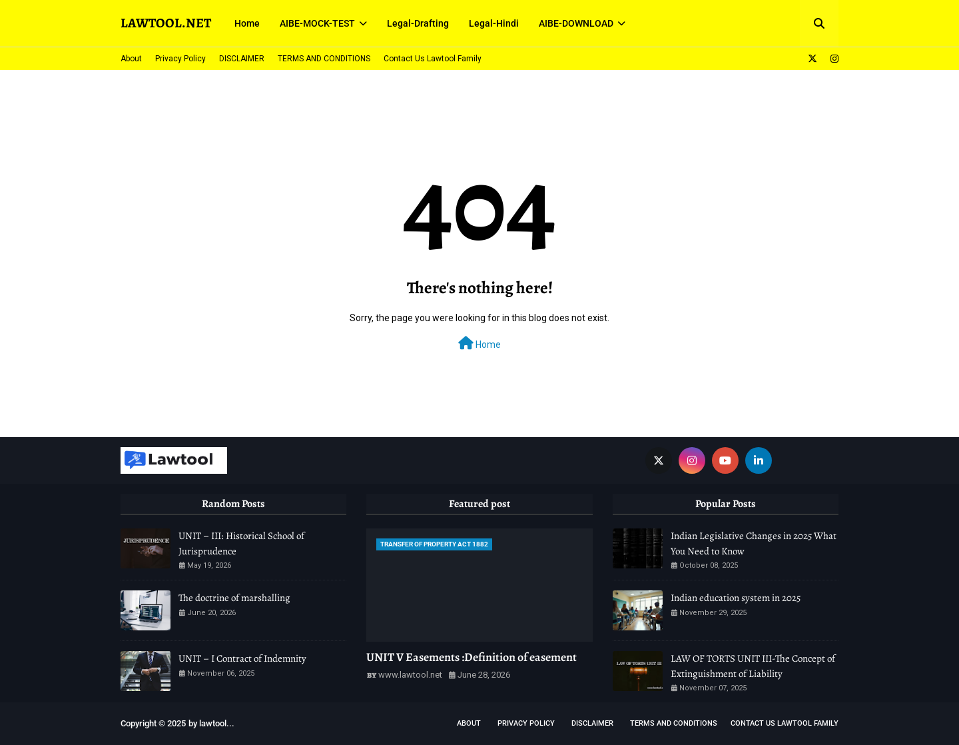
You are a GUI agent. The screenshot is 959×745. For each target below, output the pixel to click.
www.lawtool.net (410, 675)
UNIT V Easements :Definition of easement (471, 657)
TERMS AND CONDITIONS (324, 58)
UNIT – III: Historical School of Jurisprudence (241, 543)
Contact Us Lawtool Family (432, 58)
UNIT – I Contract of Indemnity (242, 658)
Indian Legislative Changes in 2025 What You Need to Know (753, 543)
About (131, 58)
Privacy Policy (180, 58)
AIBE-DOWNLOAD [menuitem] (576, 23)
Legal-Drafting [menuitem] (418, 23)
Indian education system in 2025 (735, 597)
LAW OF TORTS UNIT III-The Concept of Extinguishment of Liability (753, 666)
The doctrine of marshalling (234, 597)
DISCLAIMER (241, 58)
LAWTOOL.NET (166, 23)
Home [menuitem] (247, 23)
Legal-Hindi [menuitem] (494, 23)
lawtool (212, 723)
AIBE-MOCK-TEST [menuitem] (317, 23)
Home (479, 343)
